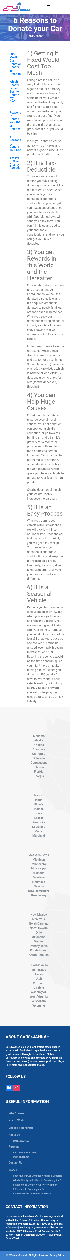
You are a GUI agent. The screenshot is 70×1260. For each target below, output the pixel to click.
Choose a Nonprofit (21, 1127)
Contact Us (15, 1162)
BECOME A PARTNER (24, 1152)
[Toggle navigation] (49, 7)
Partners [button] (14, 1146)
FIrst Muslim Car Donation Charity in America (15, 64)
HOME (30, 36)
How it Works (17, 1120)
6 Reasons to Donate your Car (29, 1189)
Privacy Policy (57, 1255)
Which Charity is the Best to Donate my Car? (14, 91)
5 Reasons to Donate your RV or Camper (15, 119)
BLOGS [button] (13, 1170)
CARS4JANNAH (21, 1141)
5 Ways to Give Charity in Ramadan (16, 162)
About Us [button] (14, 1135)
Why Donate (16, 1113)
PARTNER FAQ (21, 1157)
